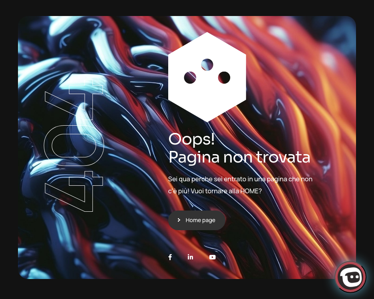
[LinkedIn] (190, 257)
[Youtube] (212, 257)
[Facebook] (170, 257)
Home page (200, 220)
